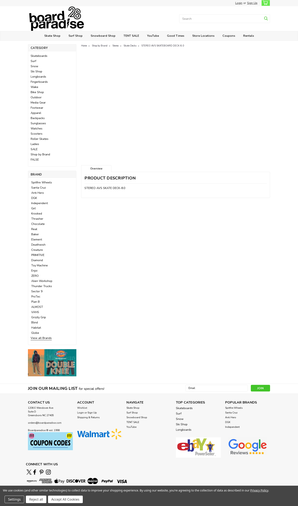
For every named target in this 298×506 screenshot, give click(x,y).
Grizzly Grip (38, 317)
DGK (34, 198)
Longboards (38, 77)
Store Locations (203, 36)
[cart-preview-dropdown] (265, 3)
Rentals (248, 36)
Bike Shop (37, 92)
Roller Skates (39, 139)
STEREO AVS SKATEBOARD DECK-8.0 (162, 45)
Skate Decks (130, 45)
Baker (35, 234)
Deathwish (38, 245)
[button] (52, 362)
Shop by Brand (40, 154)
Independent (39, 203)
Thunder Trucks (41, 286)
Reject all (36, 499)
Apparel (36, 113)
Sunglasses (38, 123)
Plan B (35, 302)
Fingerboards (39, 82)
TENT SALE (131, 36)
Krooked (36, 214)
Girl (33, 208)
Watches (36, 128)
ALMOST (37, 307)
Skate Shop (52, 36)
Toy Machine (39, 265)
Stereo (115, 45)
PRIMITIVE (37, 255)
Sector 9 (36, 291)
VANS (35, 312)
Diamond (37, 260)
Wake (34, 87)
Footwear (37, 108)
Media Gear (38, 103)
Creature (37, 250)
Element (36, 239)
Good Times (175, 36)
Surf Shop (75, 36)
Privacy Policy (259, 490)
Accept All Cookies (65, 499)
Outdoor (36, 97)
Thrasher (37, 219)
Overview (96, 169)
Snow (34, 66)
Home (84, 45)
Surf (33, 61)
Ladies (35, 144)
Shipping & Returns (88, 417)
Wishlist (82, 408)
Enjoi (34, 271)
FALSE (35, 160)
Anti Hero (37, 193)
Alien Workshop (41, 281)
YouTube (153, 36)
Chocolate (38, 224)
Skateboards (39, 56)
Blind (34, 322)
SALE (34, 149)
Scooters (36, 134)
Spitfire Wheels (41, 182)
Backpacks (38, 118)
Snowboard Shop (103, 36)
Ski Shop (36, 71)
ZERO (35, 276)
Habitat (36, 328)
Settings (14, 499)
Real (34, 229)
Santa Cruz (38, 188)
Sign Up (252, 3)
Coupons (228, 36)
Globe (35, 333)
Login (238, 3)
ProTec (35, 297)
